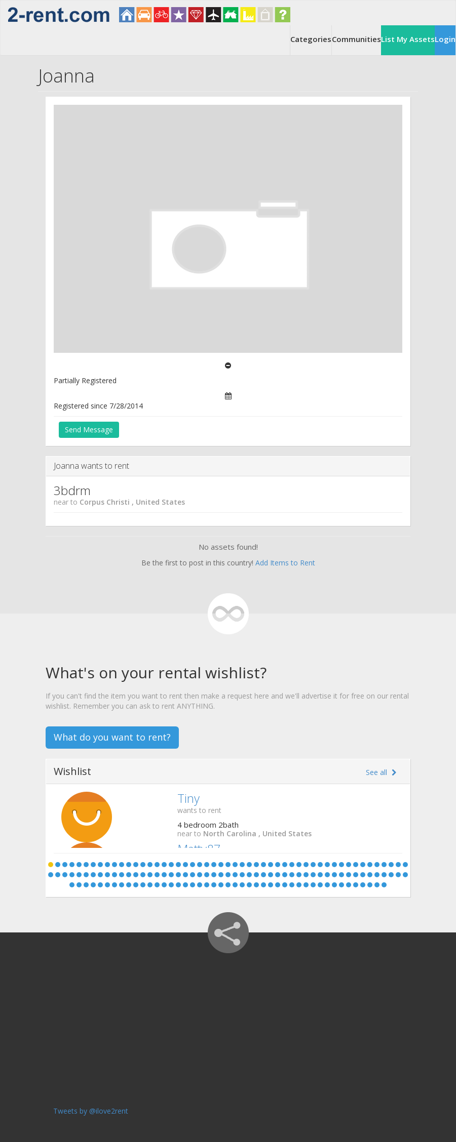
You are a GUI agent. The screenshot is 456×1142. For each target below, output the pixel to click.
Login (445, 39)
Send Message (89, 429)
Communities (356, 39)
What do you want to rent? (112, 737)
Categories (310, 39)
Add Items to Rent (285, 562)
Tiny (188, 798)
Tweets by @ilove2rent (90, 1111)
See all (381, 772)
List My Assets (408, 39)
